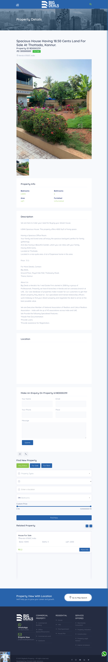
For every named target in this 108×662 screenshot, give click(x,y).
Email (58, 399)
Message (25, 420)
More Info (84, 547)
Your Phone (26, 410)
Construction (81, 631)
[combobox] (56, 473)
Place (58, 410)
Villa (58, 622)
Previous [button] (87, 523)
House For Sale (24, 533)
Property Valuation (83, 627)
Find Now (54, 515)
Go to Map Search (78, 594)
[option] (54, 109)
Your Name (26, 399)
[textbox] (56, 473)
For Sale (35, 466)
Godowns (40, 638)
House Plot (60, 631)
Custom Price (21, 504)
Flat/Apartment (62, 626)
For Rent (46, 466)
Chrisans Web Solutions (35, 658)
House (59, 617)
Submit (27, 443)
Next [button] (90, 523)
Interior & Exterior (82, 642)
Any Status (22, 466)
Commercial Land (43, 633)
